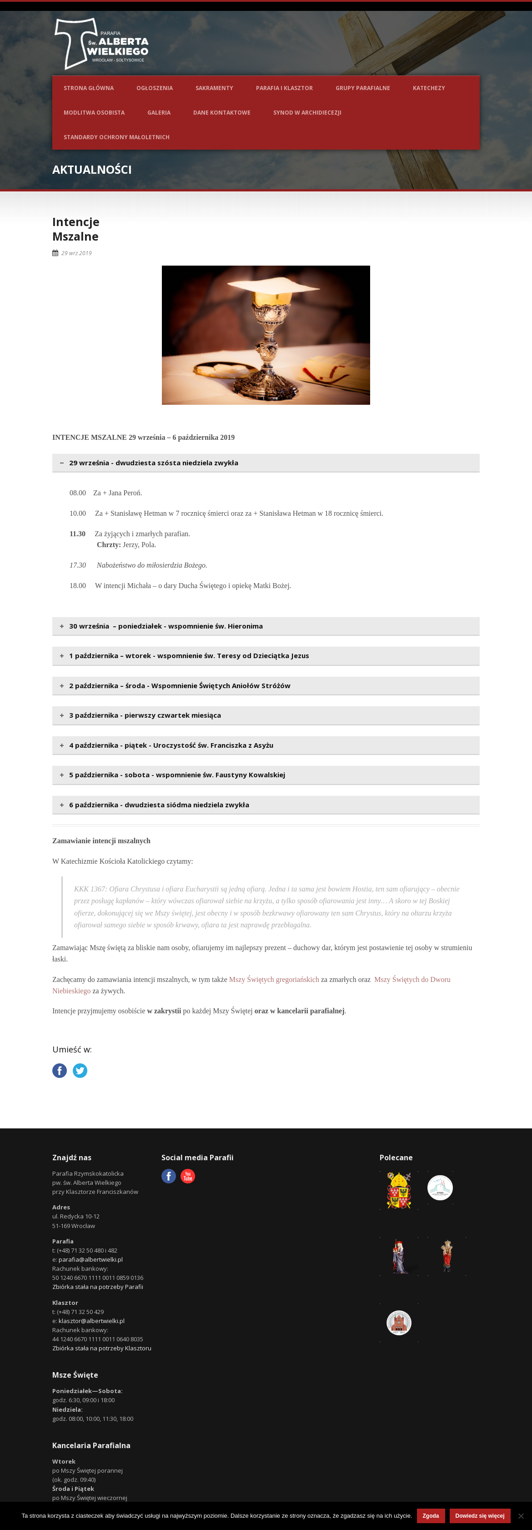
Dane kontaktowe (222, 112)
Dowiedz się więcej (480, 1516)
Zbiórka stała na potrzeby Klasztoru (101, 1348)
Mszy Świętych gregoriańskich (274, 979)
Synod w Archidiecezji (307, 112)
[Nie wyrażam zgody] (520, 1515)
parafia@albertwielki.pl (91, 1259)
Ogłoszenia (154, 88)
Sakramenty (214, 88)
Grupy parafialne (363, 88)
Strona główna (89, 88)
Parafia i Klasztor (284, 88)
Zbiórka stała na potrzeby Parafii (97, 1287)
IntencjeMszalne (76, 229)
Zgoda (431, 1516)
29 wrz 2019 (76, 253)
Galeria (159, 112)
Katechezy (429, 88)
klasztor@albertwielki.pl (92, 1321)
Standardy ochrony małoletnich (117, 137)
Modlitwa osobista (94, 112)
